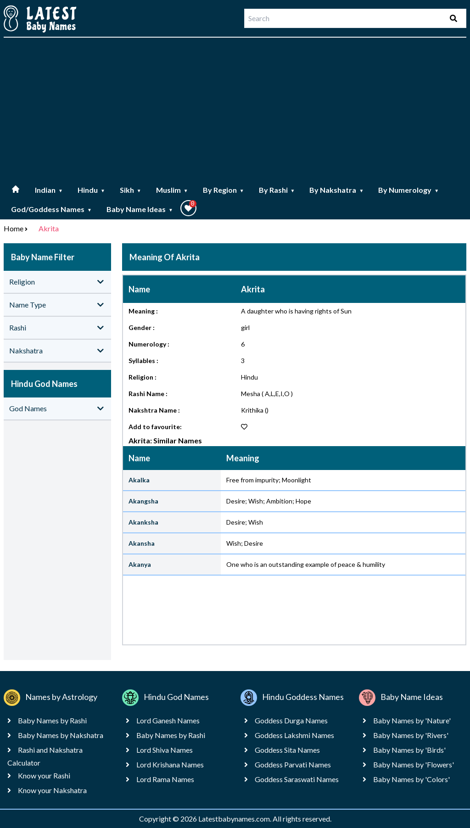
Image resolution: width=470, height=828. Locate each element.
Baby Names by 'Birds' (409, 749)
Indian (49, 189)
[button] (188, 208)
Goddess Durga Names (291, 720)
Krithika (252, 410)
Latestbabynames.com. (235, 818)
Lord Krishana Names (170, 764)
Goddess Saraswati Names (297, 779)
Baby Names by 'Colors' (411, 779)
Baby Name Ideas (139, 209)
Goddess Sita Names (287, 749)
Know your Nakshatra (52, 790)
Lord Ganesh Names (168, 720)
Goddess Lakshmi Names (294, 735)
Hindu (91, 189)
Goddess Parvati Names (293, 764)
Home (13, 228)
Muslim (172, 189)
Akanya (140, 564)
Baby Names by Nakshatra (60, 735)
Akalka (139, 480)
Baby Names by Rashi (52, 720)
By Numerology (408, 189)
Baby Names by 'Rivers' (410, 735)
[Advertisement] (235, 109)
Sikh (130, 189)
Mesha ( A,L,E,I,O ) (267, 393)
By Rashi (277, 189)
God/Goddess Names (51, 209)
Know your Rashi (44, 775)
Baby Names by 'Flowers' (413, 764)
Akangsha (143, 501)
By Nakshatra (336, 189)
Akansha (142, 543)
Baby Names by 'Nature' (412, 720)
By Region (223, 189)
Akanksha (143, 522)
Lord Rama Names (165, 779)
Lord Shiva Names (164, 749)
